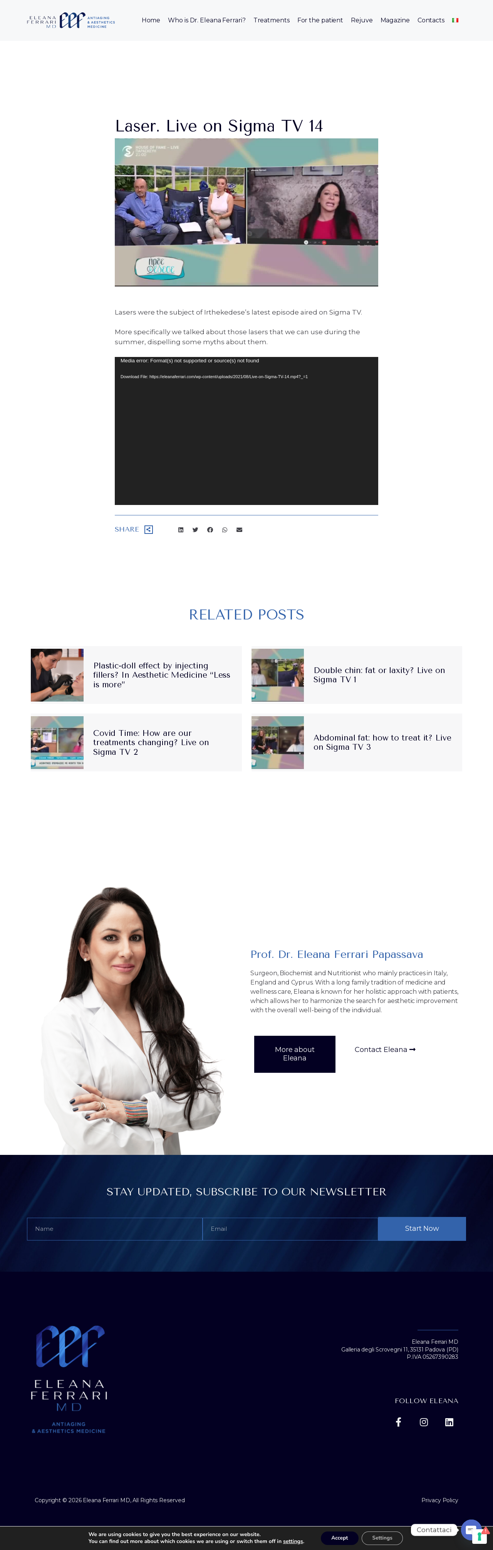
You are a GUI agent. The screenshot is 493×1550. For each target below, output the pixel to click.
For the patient (320, 20)
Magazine (395, 20)
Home (151, 20)
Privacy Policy (439, 1500)
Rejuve (361, 20)
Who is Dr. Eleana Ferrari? (206, 20)
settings (290, 1541)
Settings (383, 1538)
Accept (338, 1538)
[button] (294, 1054)
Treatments (271, 20)
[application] (246, 431)
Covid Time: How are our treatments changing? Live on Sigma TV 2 (151, 743)
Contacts (431, 20)
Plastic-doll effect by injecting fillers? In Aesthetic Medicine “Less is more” (161, 675)
